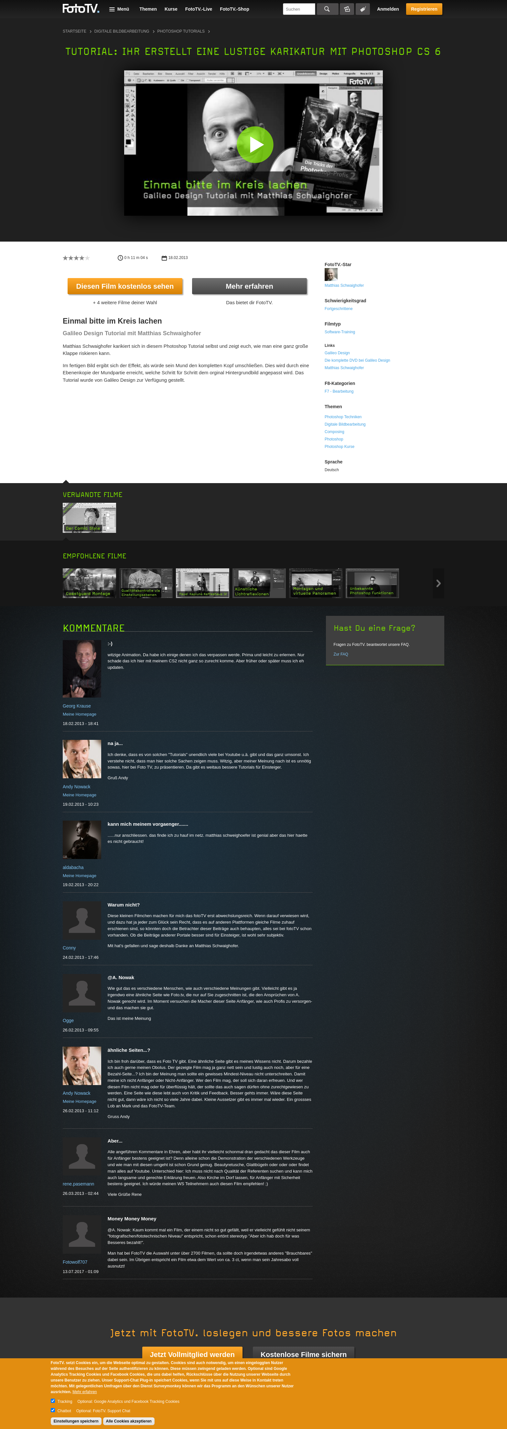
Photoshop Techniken (343, 417)
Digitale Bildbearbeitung (121, 31)
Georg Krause (77, 706)
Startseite (74, 31)
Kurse (171, 9)
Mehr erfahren (249, 286)
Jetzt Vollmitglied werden (192, 1355)
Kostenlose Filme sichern (304, 1355)
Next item (438, 583)
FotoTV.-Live (198, 9)
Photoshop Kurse (339, 446)
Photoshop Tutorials (181, 31)
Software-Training (340, 332)
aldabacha (73, 867)
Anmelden (388, 9)
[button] (255, 144)
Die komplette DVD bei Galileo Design (357, 360)
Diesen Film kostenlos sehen (125, 286)
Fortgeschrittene (339, 308)
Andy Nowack (77, 786)
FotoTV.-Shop (234, 9)
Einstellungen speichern (76, 1421)
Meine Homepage (79, 714)
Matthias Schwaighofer (344, 285)
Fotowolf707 (75, 1262)
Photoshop (334, 439)
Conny (69, 947)
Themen (148, 9)
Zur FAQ (341, 654)
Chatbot (64, 1411)
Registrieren (424, 9)
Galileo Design (337, 353)
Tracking (65, 1401)
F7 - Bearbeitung (339, 391)
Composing (334, 432)
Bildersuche (347, 9)
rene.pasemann (78, 1183)
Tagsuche (363, 9)
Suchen (328, 9)
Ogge (68, 1020)
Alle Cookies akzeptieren (129, 1421)
